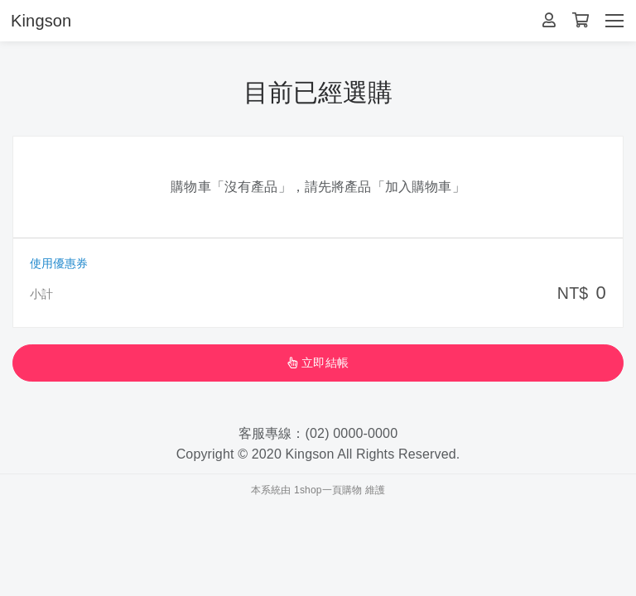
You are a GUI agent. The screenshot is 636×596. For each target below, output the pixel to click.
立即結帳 (318, 362)
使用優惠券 (59, 263)
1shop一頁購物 (328, 490)
